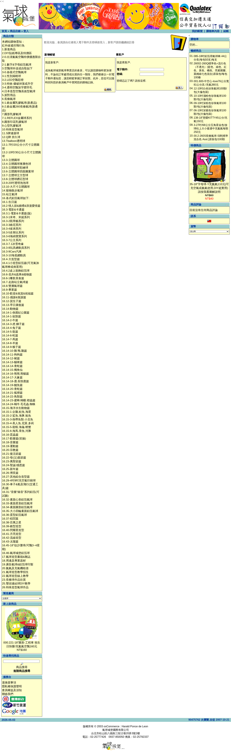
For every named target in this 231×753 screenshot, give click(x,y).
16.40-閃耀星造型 (13, 530)
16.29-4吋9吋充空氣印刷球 (19, 480)
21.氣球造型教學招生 (15, 572)
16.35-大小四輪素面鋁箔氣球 (20, 511)
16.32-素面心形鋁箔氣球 (17, 499)
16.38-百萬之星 (11, 522)
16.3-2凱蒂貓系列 (13, 221)
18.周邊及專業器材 (14, 560)
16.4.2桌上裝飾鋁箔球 (16, 270)
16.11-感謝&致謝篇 (14, 297)
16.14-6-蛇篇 (10, 335)
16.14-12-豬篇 (11, 358)
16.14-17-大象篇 (12, 377)
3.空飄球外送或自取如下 (17, 68)
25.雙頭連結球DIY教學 (16, 583)
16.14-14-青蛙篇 (12, 366)
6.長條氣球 (9, 99)
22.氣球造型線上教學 (15, 575)
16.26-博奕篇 (10, 472)
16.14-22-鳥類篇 (12, 396)
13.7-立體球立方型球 (15, 175)
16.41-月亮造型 (11, 534)
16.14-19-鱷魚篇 (12, 385)
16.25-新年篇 (10, 469)
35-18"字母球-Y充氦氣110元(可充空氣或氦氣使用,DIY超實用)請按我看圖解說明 (209, 188)
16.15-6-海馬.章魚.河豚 (16, 430)
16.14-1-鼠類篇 (11, 316)
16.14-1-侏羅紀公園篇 (15, 312)
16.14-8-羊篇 (10, 343)
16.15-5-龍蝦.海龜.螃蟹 (16, 427)
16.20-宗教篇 (10, 450)
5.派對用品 (9, 95)
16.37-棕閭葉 (10, 518)
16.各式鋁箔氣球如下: (15, 198)
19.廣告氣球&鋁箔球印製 (17, 564)
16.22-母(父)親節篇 (14, 457)
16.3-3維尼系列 (11, 224)
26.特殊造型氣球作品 (15, 587)
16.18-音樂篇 (10, 442)
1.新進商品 (9, 49)
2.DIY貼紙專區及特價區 (17, 53)
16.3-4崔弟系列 (11, 228)
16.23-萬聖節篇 (11, 461)
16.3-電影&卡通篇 (13, 209)
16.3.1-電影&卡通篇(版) (17, 213)
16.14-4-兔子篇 (11, 327)
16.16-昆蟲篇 (10, 434)
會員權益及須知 (12, 690)
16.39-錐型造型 (11, 526)
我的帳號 (197, 31)
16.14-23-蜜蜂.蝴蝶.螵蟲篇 (18, 400)
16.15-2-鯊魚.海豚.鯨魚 (16, 415)
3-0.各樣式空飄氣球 (14, 72)
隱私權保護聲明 (12, 686)
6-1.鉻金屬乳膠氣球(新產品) (19, 102)
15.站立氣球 (9, 194)
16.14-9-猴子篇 (11, 347)
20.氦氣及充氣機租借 (15, 568)
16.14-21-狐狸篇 (12, 392)
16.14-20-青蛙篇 (12, 389)
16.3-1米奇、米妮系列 (16, 217)
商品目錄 (15, 31)
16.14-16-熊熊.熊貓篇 (15, 373)
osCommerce (111, 726)
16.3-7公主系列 (11, 240)
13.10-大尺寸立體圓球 (16, 186)
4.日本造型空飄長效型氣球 (18, 91)
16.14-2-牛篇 (10, 320)
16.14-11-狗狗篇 (12, 354)
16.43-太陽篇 (10, 541)
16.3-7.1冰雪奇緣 (13, 244)
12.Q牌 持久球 (11, 137)
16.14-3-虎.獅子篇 (13, 324)
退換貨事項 (9, 682)
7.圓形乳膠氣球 (11, 114)
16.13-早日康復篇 (13, 305)
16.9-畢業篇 (9, 289)
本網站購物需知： (13, 41)
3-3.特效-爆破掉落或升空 (17, 83)
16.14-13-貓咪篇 (12, 362)
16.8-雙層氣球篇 (12, 285)
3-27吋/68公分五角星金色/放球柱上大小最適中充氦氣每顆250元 (211, 128)
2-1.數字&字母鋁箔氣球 (16, 64)
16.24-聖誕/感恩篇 (13, 465)
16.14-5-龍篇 (10, 331)
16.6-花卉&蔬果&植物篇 (17, 274)
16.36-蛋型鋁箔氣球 (14, 514)
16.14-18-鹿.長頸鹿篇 (15, 381)
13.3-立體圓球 (11, 160)
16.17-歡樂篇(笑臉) (14, 438)
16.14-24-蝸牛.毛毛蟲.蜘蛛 (18, 404)
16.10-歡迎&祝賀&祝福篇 (18, 293)
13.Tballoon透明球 (13, 141)
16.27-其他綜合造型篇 (16, 476)
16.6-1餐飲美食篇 (13, 278)
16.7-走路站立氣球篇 (15, 282)
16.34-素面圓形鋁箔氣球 (17, 507)
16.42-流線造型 (11, 537)
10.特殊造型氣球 (12, 129)
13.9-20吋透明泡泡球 (15, 182)
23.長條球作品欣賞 (14, 579)
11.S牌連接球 (10, 133)
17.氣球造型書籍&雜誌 (16, 556)
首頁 (4, 31)
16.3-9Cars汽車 (12, 251)
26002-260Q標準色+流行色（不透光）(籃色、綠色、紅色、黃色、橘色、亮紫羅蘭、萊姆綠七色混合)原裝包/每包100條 (211, 70)
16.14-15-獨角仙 (12, 369)
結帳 (226, 31)
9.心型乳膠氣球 (11, 125)
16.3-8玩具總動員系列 (16, 247)
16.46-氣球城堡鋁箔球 (16, 553)
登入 (26, 31)
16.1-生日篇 (9, 202)
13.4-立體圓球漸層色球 (16, 163)
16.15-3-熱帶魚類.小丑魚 (17, 419)
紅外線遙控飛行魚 (13, 45)
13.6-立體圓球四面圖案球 (18, 171)
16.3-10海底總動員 (14, 255)
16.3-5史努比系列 (13, 232)
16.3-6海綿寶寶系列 (14, 236)
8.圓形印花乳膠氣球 (14, 121)
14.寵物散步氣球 (12, 190)
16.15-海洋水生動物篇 (16, 408)
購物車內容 (213, 31)
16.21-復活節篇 (11, 453)
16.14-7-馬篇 (10, 339)
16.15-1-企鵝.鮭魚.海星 (16, 411)
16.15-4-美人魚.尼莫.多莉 (18, 423)
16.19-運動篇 (10, 446)
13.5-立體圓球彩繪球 (15, 167)
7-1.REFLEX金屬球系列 (17, 118)
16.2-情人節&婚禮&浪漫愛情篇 (21, 205)
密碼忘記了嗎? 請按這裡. (131, 80)
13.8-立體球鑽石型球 (15, 179)
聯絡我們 (7, 694)
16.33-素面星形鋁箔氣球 (17, 503)
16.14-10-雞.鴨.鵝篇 (14, 350)
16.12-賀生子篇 (11, 301)
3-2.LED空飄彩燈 (13, 79)
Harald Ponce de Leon (135, 726)
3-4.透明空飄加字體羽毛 (17, 87)
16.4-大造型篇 (11, 259)
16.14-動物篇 (10, 308)
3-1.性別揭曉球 (11, 76)
